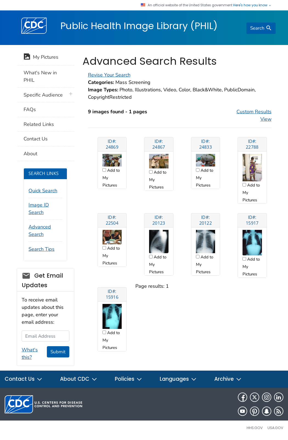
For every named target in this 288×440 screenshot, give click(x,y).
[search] (260, 28)
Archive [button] (228, 379)
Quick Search (42, 190)
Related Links (39, 124)
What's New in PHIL (40, 76)
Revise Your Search (109, 75)
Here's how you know (252, 5)
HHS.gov (255, 427)
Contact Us (36, 139)
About (30, 153)
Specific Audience (43, 95)
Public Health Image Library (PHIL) (139, 25)
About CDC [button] (78, 379)
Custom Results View (254, 115)
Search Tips (41, 249)
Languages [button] (178, 379)
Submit (57, 352)
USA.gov (275, 427)
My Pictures (41, 57)
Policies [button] (128, 379)
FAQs (30, 109)
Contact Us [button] (23, 379)
